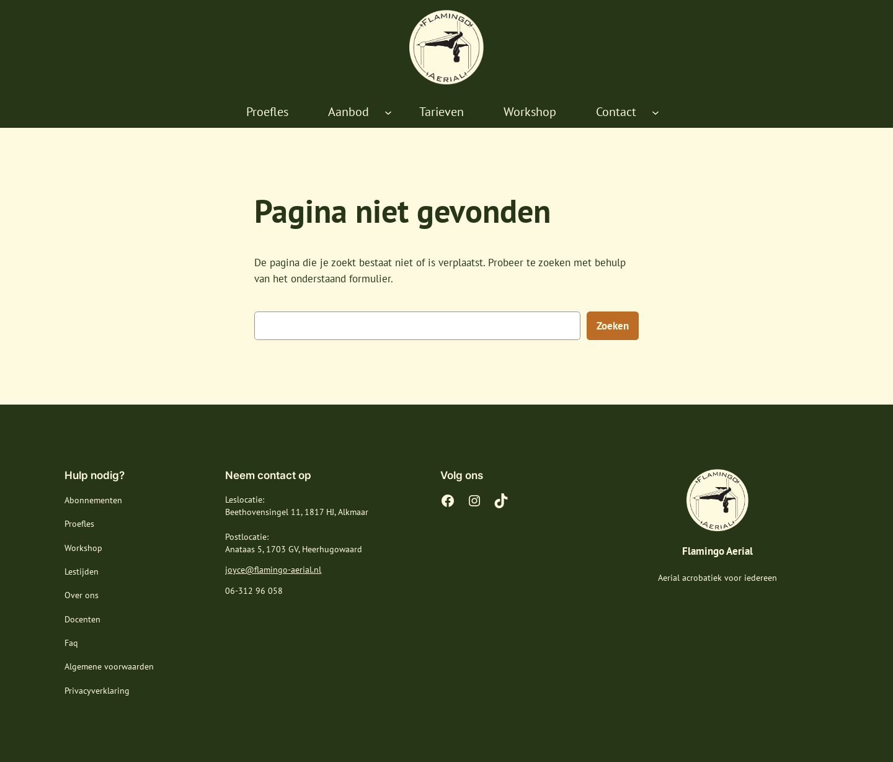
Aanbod (348, 112)
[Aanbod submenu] (388, 112)
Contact (616, 112)
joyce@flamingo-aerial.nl (273, 569)
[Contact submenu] (655, 112)
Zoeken (613, 326)
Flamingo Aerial (717, 551)
